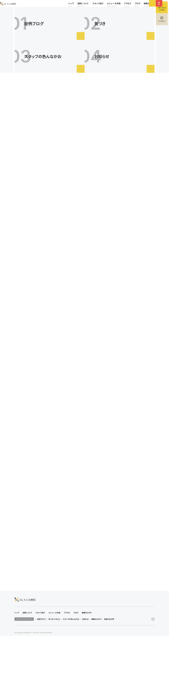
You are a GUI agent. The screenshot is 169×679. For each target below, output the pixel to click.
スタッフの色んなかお (71, 662)
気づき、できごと (54, 662)
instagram (161, 21)
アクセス (123, 6)
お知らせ (85, 662)
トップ (67, 6)
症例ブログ (41, 662)
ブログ (133, 6)
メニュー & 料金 (109, 6)
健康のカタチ (145, 6)
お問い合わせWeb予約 (162, 9)
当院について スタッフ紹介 (86, 6)
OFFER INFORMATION (24, 662)
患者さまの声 (109, 662)
